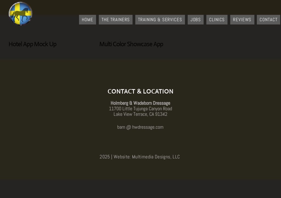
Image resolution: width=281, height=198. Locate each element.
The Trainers (116, 19)
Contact (268, 19)
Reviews (242, 19)
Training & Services (160, 19)
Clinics (217, 19)
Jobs (195, 19)
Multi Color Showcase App (131, 44)
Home (87, 19)
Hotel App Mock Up (33, 44)
